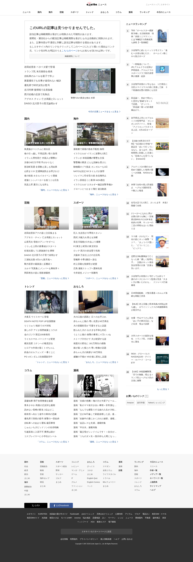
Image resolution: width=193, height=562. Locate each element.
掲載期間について (72, 56)
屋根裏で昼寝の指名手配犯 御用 (88, 149)
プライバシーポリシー (89, 539)
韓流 (42, 482)
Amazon (130, 403)
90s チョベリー (109, 482)
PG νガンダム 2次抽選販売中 (38, 356)
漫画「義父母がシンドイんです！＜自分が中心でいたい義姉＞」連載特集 (95, 432)
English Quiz (92, 478)
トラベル (106, 478)
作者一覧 (153, 470)
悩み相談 (86, 518)
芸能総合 (43, 466)
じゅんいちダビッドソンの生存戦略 (41, 427)
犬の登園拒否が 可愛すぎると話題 (89, 325)
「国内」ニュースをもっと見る (54, 190)
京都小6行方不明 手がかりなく (39, 162)
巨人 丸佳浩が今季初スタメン (87, 233)
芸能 (62, 12)
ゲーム (74, 474)
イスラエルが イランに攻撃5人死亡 (90, 153)
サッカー (59, 474)
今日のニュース (164, 12)
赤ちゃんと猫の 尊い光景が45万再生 (91, 321)
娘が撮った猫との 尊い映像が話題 (89, 348)
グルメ (74, 482)
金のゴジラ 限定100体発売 (37, 334)
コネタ (90, 470)
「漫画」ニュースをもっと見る (103, 442)
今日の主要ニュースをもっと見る (104, 111)
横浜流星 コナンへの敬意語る (38, 343)
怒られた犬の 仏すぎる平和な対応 (89, 330)
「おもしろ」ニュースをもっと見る (101, 362)
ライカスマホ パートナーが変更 (39, 339)
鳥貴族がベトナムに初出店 (37, 149)
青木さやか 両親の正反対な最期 (39, 405)
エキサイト (165, 4)
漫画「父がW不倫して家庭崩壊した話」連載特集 (95, 414)
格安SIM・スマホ (159, 514)
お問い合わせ (127, 539)
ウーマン (111, 518)
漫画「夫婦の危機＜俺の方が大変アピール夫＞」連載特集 (95, 401)
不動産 (147, 518)
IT (72, 478)
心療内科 (119, 514)
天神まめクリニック (105, 514)
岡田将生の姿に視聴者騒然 (37, 273)
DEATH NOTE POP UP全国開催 (40, 321)
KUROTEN (42, 514)
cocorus (77, 518)
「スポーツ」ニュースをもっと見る (101, 278)
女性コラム (107, 470)
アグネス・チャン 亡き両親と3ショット (43, 237)
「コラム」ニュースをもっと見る (53, 442)
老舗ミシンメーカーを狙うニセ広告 (41, 180)
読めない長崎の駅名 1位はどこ (39, 409)
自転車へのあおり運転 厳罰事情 (39, 423)
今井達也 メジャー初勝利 (85, 273)
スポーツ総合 (61, 466)
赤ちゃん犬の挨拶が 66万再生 (87, 352)
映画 (42, 470)
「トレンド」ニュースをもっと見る (52, 362)
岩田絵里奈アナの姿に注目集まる (40, 233)
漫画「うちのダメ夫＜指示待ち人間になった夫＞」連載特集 (95, 436)
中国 (26, 491)
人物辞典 (153, 482)
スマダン (106, 466)
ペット (90, 486)
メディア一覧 (155, 474)
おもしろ (105, 12)
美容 (164, 518)
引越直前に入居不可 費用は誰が (39, 432)
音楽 (42, 474)
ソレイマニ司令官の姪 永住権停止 (89, 175)
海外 (51, 12)
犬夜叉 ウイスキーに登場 (36, 317)
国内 (40, 12)
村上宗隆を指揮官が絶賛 (85, 264)
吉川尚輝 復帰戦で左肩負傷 (38, 90)
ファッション (77, 486)
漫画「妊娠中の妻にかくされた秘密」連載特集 (95, 418)
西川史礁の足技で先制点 (37, 94)
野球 (57, 470)
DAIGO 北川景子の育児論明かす (41, 103)
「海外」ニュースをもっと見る (103, 194)
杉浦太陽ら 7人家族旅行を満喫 (39, 250)
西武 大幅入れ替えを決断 (85, 237)
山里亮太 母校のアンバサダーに (39, 242)
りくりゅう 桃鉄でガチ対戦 (37, 325)
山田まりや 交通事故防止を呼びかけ (41, 171)
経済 (26, 470)
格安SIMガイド (33, 518)
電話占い (146, 514)
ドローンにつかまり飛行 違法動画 (89, 189)
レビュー (75, 466)
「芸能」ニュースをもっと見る (54, 278)
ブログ (137, 514)
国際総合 (28, 487)
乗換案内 (139, 518)
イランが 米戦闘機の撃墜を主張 (88, 158)
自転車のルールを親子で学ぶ (39, 76)
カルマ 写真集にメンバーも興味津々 (41, 268)
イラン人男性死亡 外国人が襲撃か (40, 158)
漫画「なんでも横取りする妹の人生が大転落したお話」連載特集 (95, 409)
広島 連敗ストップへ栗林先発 (87, 268)
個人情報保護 (105, 539)
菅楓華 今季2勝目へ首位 (85, 259)
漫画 (131, 12)
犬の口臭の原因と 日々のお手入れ (89, 317)
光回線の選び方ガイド (58, 514)
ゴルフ (58, 478)
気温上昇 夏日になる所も (36, 184)
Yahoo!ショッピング (156, 403)
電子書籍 (112, 522)
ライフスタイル (109, 474)
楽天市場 (141, 403)
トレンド (90, 12)
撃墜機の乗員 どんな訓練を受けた (89, 162)
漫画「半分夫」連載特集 (85, 427)
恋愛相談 (96, 518)
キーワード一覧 (156, 478)
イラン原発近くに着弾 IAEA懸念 (89, 180)
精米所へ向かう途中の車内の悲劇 (40, 414)
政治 (26, 474)
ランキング (145, 12)
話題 (120, 470)
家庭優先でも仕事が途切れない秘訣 (42, 80)
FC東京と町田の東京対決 (85, 246)
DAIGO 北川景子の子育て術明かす (41, 255)
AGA (93, 522)
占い (104, 518)
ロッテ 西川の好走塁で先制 (86, 250)
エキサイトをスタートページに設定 (96, 531)
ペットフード (82, 522)
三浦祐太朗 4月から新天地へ (38, 259)
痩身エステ (101, 522)
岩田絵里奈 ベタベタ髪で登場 (39, 67)
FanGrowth (74, 514)
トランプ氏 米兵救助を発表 (38, 71)
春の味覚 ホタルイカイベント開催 (40, 175)
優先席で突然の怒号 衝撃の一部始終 (41, 418)
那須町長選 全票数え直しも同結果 (40, 167)
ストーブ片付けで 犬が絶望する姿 (89, 339)
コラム (119, 12)
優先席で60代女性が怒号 (37, 85)
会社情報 (64, 539)
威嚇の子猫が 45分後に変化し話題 (90, 356)
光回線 (44, 518)
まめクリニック (87, 514)
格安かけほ (54, 518)
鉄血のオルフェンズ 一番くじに (39, 352)
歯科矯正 (156, 518)
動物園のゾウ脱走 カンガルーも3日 (90, 167)
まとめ (27, 478)
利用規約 (73, 539)
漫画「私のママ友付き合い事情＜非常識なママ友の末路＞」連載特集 (95, 405)
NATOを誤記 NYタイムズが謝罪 (88, 171)
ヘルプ (152, 490)
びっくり (91, 466)
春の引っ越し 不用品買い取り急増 (40, 153)
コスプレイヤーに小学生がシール (40, 436)
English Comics (93, 482)
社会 (26, 466)
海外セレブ (44, 478)
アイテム (128, 514)
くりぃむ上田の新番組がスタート (40, 246)
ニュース (27, 12)
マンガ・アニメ (77, 470)
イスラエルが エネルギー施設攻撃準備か (93, 184)
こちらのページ (70, 50)
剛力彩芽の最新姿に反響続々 (38, 264)
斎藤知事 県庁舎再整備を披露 (38, 401)
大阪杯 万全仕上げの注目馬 (86, 255)
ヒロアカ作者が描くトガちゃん (39, 348)
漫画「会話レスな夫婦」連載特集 (89, 423)
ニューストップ (152, 4)
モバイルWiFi (66, 518)
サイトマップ (155, 486)
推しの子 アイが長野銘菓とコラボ (40, 330)
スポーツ (75, 12)
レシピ (120, 518)
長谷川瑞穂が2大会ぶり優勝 (87, 242)
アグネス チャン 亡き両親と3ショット (44, 99)
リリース (153, 466)
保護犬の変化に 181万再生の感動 (89, 343)
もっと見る (163, 389)
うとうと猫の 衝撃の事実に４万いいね (92, 334)
